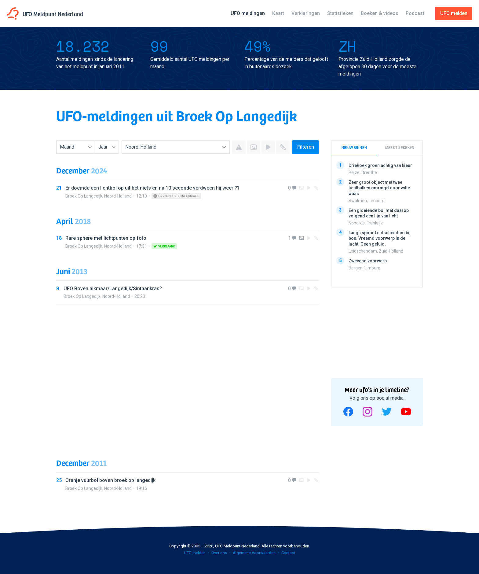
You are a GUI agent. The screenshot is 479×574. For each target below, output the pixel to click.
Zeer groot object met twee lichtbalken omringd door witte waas (379, 188)
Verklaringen (305, 13)
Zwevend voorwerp (368, 260)
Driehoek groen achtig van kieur (380, 165)
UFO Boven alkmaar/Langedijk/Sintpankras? (113, 288)
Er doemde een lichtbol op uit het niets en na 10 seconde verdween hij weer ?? (152, 188)
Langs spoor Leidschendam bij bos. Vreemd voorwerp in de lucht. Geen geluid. (380, 238)
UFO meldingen (248, 13)
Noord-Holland (118, 196)
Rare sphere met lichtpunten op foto (105, 238)
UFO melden (195, 552)
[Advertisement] (187, 375)
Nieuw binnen (354, 148)
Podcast (415, 13)
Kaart (278, 13)
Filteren (305, 147)
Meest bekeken (400, 148)
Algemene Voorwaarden (254, 552)
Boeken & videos (379, 13)
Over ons (219, 552)
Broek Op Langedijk (83, 196)
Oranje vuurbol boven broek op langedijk (110, 480)
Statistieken (340, 13)
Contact (288, 552)
